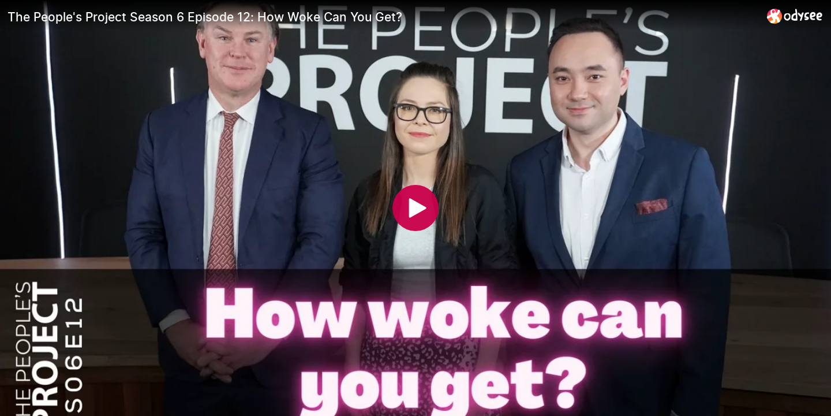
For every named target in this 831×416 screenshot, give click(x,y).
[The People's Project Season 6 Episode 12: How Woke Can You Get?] (382, 16)
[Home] (795, 15)
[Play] (415, 208)
